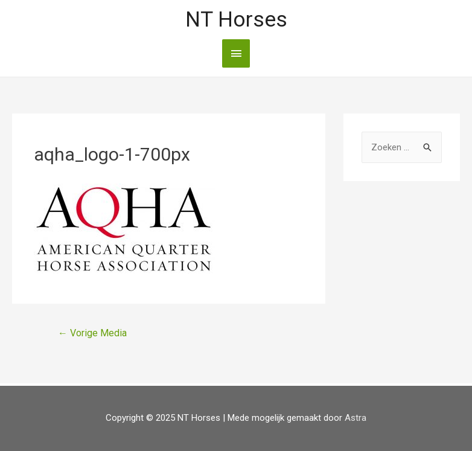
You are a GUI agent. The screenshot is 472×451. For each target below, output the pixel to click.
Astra (355, 417)
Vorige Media (92, 333)
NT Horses (236, 19)
